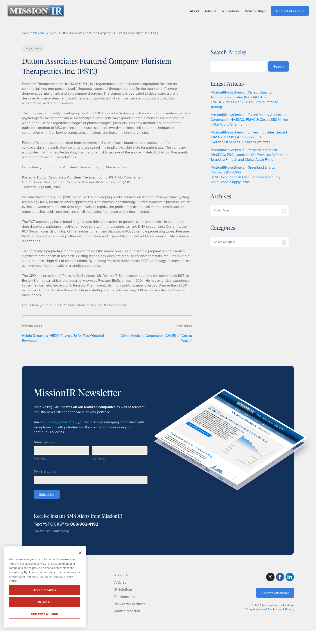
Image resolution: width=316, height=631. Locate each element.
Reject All (44, 602)
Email (45, 471)
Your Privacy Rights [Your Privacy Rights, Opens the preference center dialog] (44, 614)
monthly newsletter (61, 422)
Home (26, 33)
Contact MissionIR (275, 592)
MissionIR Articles (45, 33)
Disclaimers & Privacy (281, 609)
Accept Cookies (44, 590)
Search (278, 66)
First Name (40, 458)
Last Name (98, 458)
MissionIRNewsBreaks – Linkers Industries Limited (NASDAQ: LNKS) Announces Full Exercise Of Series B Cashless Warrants (248, 137)
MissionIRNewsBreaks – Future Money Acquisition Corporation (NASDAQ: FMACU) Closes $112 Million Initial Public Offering (249, 119)
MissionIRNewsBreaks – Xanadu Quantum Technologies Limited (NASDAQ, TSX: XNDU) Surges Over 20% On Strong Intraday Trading (244, 99)
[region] (45, 586)
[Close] (80, 553)
